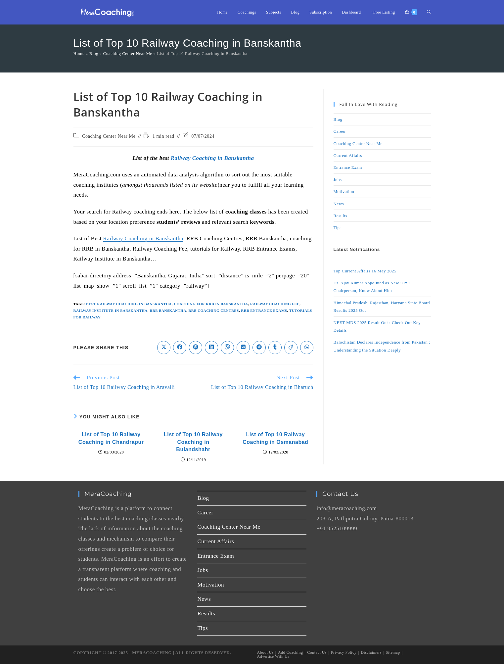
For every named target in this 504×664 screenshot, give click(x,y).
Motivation (344, 191)
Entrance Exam (348, 167)
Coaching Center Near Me (127, 53)
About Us (265, 652)
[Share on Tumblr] (275, 347)
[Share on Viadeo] (291, 347)
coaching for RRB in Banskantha (211, 304)
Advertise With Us (273, 656)
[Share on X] (163, 347)
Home (79, 53)
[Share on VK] (243, 347)
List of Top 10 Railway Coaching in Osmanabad (275, 438)
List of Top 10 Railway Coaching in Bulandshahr (193, 442)
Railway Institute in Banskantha (110, 310)
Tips (338, 227)
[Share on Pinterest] (195, 347)
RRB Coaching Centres (213, 310)
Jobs (338, 179)
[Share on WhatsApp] (306, 347)
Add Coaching (290, 652)
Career (340, 131)
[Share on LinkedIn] (211, 347)
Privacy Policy (343, 652)
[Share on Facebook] (179, 347)
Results (340, 215)
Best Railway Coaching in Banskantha (129, 304)
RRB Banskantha (168, 310)
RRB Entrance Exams (264, 310)
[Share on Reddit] (259, 347)
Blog (93, 53)
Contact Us (317, 652)
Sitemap (393, 652)
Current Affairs (348, 155)
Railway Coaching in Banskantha (212, 158)
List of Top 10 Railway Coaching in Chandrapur (111, 438)
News (339, 203)
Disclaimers (371, 652)
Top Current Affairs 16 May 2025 (365, 270)
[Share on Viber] (227, 347)
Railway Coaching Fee (274, 304)
